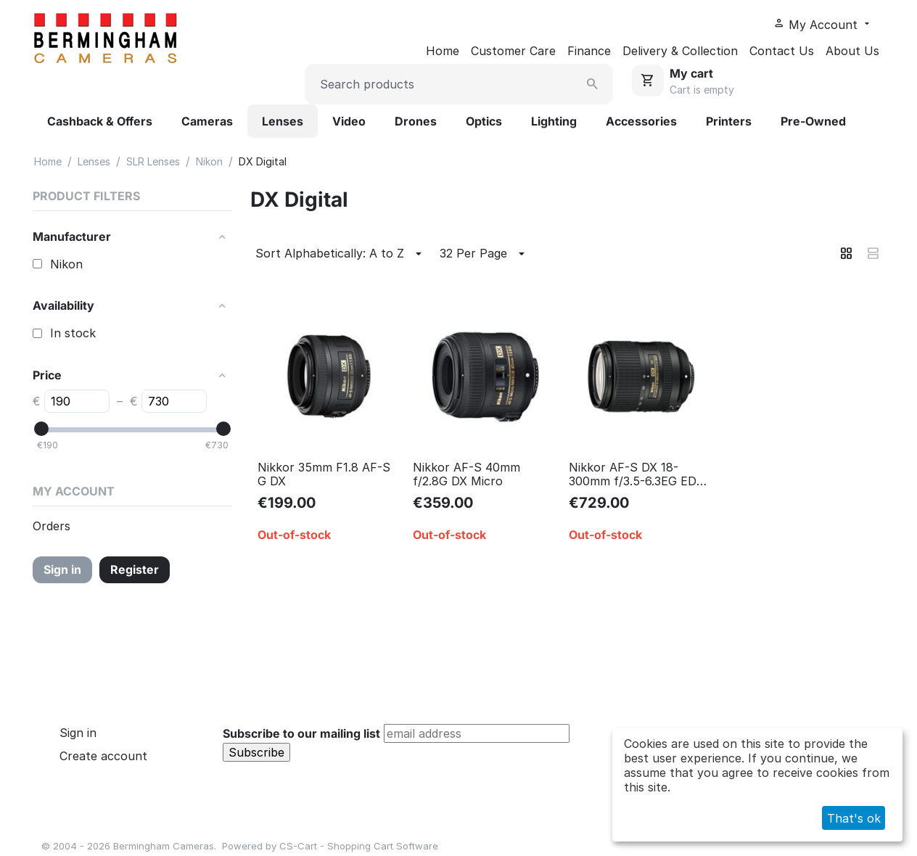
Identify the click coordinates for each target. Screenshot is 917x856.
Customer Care (513, 51)
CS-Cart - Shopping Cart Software (358, 846)
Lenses (282, 121)
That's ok (854, 818)
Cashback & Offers (99, 121)
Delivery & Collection (680, 51)
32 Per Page (484, 254)
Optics (484, 121)
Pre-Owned (813, 121)
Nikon (209, 161)
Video (349, 121)
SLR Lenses (153, 161)
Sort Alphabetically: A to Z (340, 254)
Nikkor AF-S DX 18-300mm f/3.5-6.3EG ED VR (632, 474)
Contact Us (781, 51)
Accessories (641, 121)
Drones (416, 121)
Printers (729, 121)
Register (134, 569)
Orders (51, 526)
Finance (589, 51)
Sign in (62, 569)
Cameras (207, 121)
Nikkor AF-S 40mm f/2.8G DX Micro (466, 474)
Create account (103, 756)
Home (442, 51)
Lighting (554, 121)
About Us (852, 51)
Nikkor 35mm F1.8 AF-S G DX (324, 474)
